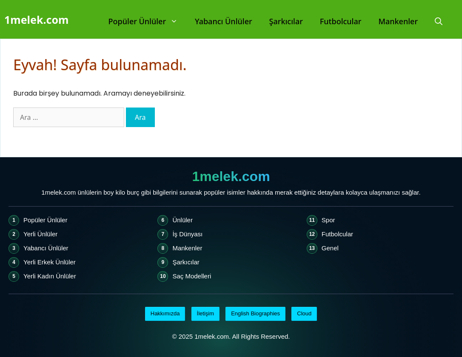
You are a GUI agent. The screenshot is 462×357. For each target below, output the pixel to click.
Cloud (304, 313)
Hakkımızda (165, 313)
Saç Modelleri (191, 276)
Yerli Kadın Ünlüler (49, 276)
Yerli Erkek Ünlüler (49, 262)
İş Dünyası (187, 234)
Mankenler (398, 21)
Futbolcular (341, 21)
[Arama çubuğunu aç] (438, 21)
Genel (330, 248)
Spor (328, 220)
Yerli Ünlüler (40, 234)
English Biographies (255, 313)
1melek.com (36, 19)
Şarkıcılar (286, 21)
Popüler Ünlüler (147, 21)
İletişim (205, 313)
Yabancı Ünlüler (223, 21)
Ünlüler (182, 220)
